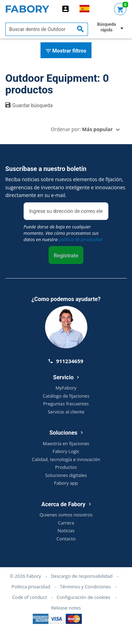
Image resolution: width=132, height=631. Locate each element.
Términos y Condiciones (85, 586)
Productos (66, 467)
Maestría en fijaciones (66, 443)
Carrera (66, 523)
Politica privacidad (31, 586)
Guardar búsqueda (29, 105)
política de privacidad (80, 239)
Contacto (66, 538)
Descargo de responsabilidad (81, 576)
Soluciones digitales (66, 475)
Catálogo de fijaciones (66, 396)
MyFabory (66, 388)
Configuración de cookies (83, 597)
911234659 (66, 360)
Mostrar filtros (66, 51)
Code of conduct (29, 597)
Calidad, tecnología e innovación (66, 459)
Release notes (66, 608)
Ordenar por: (82, 129)
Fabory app (66, 483)
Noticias (65, 530)
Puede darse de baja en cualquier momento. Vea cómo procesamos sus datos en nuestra (63, 233)
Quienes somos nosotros (66, 514)
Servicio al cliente (66, 412)
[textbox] (46, 29)
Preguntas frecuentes (66, 403)
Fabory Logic (65, 451)
